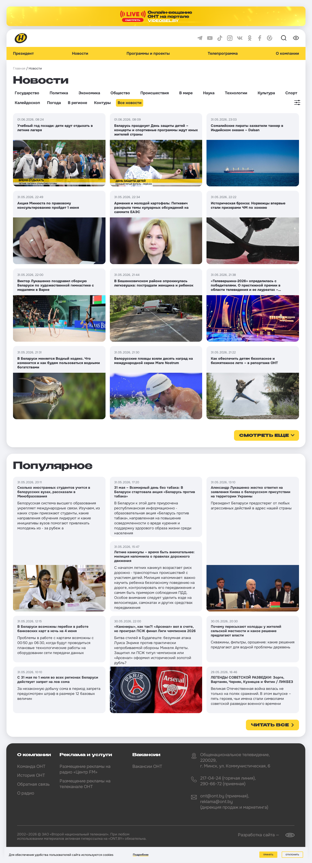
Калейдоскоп (27, 102)
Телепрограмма (223, 53)
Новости (80, 53)
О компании (287, 53)
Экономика (89, 93)
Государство (27, 93)
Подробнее (140, 854)
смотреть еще (264, 436)
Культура (266, 93)
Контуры (102, 102)
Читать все (270, 725)
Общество (120, 93)
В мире (186, 93)
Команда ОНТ (31, 766)
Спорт (291, 93)
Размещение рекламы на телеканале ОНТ (85, 783)
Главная (19, 68)
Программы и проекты (148, 53)
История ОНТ (31, 775)
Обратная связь (33, 784)
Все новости (129, 102)
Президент (23, 53)
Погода (54, 102)
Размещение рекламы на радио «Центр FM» (85, 769)
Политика (59, 93)
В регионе (77, 102)
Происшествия (154, 93)
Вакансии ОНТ (147, 766)
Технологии (236, 93)
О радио (25, 793)
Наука (208, 93)
